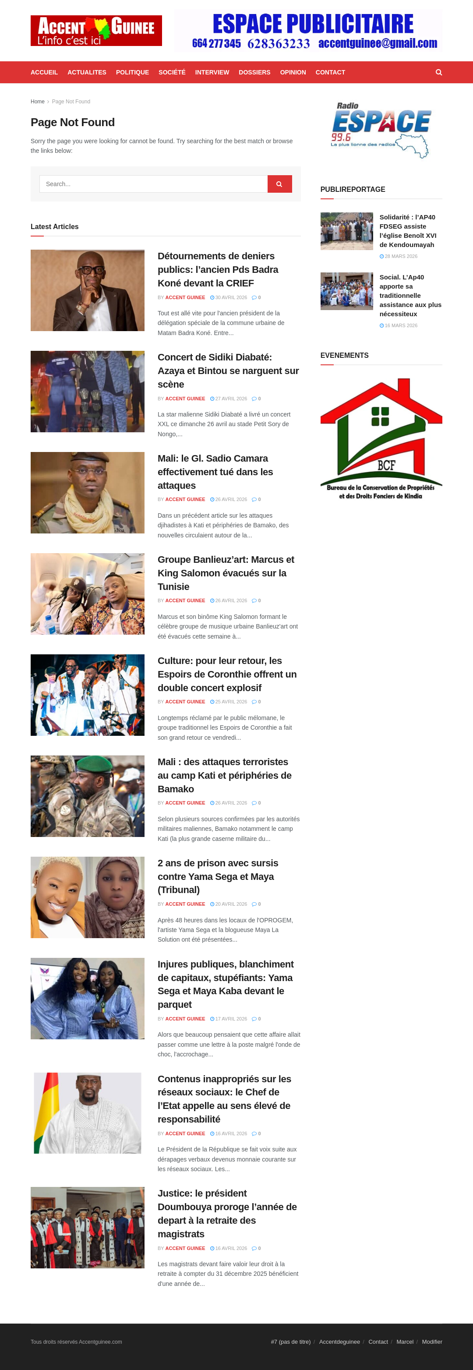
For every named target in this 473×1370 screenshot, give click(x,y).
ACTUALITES (86, 72)
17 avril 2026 (228, 1018)
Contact (378, 1341)
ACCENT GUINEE (185, 297)
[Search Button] (280, 184)
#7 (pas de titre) (291, 1341)
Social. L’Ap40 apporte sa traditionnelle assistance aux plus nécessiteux (411, 295)
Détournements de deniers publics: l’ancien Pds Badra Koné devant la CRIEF (218, 270)
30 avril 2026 (228, 297)
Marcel (404, 1341)
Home (38, 102)
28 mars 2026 (399, 256)
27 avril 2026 (228, 398)
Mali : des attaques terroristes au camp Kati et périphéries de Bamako (225, 775)
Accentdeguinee (339, 1341)
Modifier (432, 1341)
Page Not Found (71, 102)
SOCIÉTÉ (172, 72)
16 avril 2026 (228, 1133)
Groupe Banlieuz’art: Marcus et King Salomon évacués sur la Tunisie (226, 573)
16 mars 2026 (399, 325)
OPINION (293, 72)
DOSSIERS (254, 72)
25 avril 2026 (228, 701)
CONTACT (330, 72)
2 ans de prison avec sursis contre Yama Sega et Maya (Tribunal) (218, 877)
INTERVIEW (212, 72)
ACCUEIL (44, 72)
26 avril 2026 (228, 499)
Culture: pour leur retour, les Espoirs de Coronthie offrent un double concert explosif (227, 674)
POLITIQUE (132, 72)
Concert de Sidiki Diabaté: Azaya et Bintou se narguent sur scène (228, 371)
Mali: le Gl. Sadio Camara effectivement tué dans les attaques (215, 472)
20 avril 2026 (228, 904)
